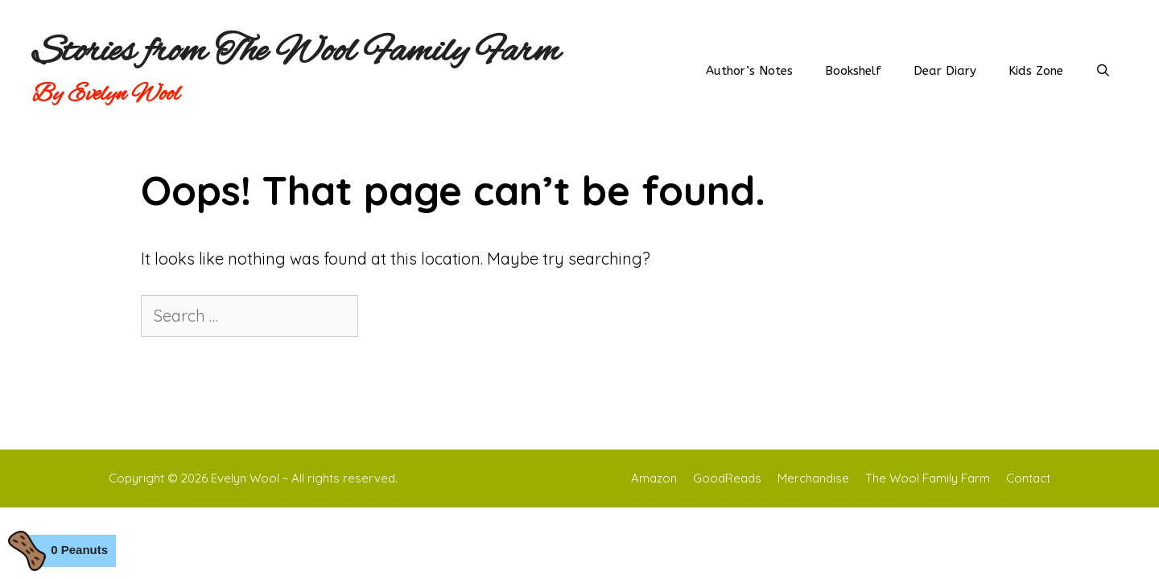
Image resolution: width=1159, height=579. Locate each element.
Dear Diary (945, 71)
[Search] (389, 316)
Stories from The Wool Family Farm (296, 52)
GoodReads (727, 478)
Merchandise (813, 478)
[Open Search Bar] (1103, 71)
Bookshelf (853, 71)
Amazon (654, 478)
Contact (1028, 478)
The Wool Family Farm (927, 478)
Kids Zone (1035, 71)
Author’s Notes (749, 71)
